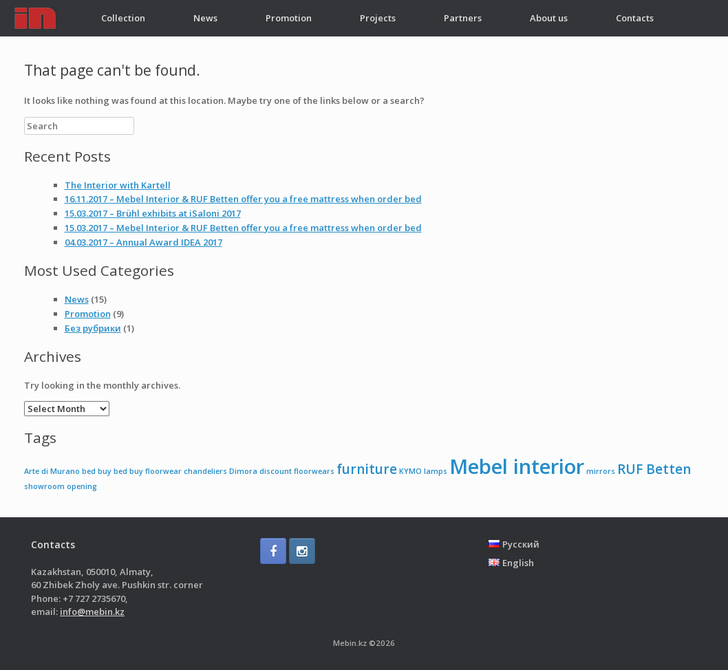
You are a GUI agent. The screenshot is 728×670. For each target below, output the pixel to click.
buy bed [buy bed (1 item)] (112, 471)
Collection (123, 18)
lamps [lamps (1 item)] (435, 471)
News (205, 18)
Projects (378, 18)
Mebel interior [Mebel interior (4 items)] (516, 466)
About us (549, 18)
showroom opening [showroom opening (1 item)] (60, 486)
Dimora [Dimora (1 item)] (243, 471)
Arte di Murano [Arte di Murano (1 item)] (52, 471)
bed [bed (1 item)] (89, 471)
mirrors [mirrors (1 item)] (600, 471)
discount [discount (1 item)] (275, 471)
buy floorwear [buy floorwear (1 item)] (155, 471)
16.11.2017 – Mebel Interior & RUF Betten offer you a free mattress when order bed (243, 199)
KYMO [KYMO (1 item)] (410, 471)
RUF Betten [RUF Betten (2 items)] (654, 469)
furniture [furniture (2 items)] (366, 469)
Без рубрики (93, 328)
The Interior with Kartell (118, 185)
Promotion (289, 18)
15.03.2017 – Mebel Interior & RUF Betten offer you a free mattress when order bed (243, 227)
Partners (463, 18)
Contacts (635, 18)
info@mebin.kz (92, 611)
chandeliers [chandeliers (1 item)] (205, 471)
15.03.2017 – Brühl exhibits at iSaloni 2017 (153, 213)
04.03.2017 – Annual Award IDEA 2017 (143, 242)
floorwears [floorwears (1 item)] (314, 471)
